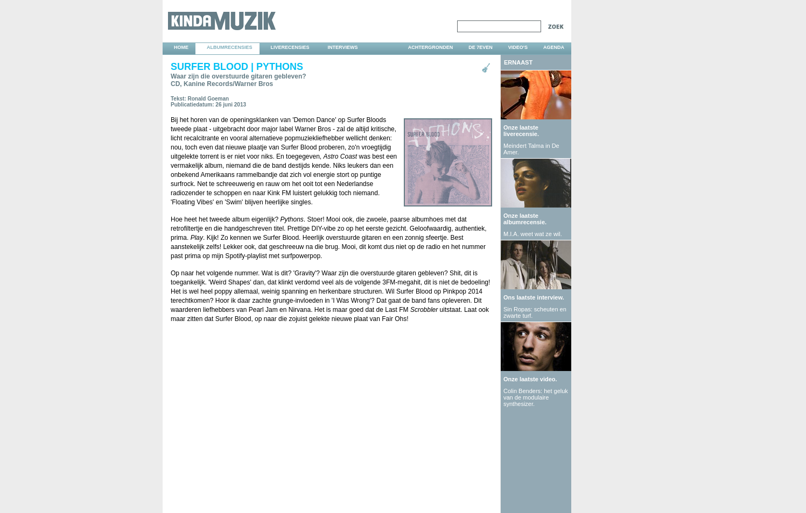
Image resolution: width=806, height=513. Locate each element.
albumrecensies (230, 47)
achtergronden (430, 47)
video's (518, 47)
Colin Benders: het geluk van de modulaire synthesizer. (535, 397)
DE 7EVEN (480, 47)
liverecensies (290, 47)
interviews (343, 47)
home (181, 47)
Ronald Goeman (208, 99)
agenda (553, 47)
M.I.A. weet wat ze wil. (532, 234)
